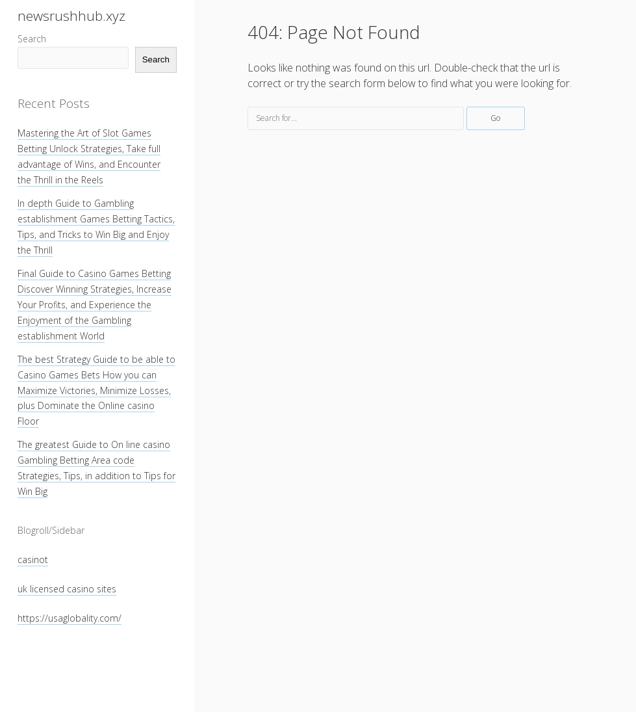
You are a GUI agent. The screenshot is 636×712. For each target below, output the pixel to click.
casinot (33, 559)
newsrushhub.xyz (71, 16)
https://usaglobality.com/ (69, 618)
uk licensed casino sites (67, 589)
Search (32, 39)
